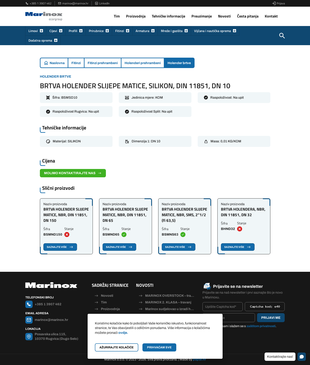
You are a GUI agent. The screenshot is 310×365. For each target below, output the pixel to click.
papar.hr (199, 359)
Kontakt (271, 16)
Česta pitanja (248, 16)
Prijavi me (271, 317)
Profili (73, 30)
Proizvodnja (136, 16)
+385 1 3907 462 (38, 3)
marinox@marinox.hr (73, 3)
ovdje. (123, 332)
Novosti (224, 16)
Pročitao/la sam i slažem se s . (241, 326)
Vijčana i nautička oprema (212, 30)
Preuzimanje (201, 16)
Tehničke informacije (168, 16)
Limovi (33, 30)
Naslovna (57, 63)
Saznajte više (60, 247)
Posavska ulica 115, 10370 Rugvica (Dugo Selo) (56, 336)
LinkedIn (102, 3)
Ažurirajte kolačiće (116, 347)
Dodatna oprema (40, 40)
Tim (117, 16)
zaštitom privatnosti (261, 326)
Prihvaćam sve (159, 347)
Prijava (278, 3)
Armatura (142, 30)
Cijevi (53, 30)
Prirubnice (96, 30)
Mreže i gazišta (172, 30)
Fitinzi (119, 30)
